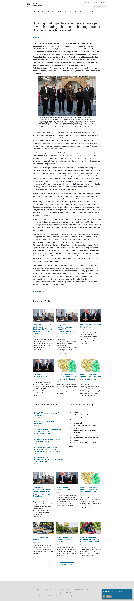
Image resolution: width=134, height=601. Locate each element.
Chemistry (37, 292)
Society (58, 11)
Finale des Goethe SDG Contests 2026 (84, 443)
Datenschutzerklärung (78, 596)
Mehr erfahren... (122, 593)
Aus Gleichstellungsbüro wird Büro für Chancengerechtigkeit (47, 440)
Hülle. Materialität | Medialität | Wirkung (84, 425)
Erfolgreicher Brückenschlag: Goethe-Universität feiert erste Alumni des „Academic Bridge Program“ (65, 329)
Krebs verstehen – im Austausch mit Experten (86, 437)
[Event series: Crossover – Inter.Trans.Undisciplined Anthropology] (81, 428)
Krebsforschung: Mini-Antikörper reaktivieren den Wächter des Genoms (90, 376)
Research (49, 11)
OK (104, 596)
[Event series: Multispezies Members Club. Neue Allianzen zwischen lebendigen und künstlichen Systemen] (81, 412)
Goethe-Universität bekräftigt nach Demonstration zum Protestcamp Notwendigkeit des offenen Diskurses (47, 449)
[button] (67, 564)
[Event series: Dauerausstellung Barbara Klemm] (81, 418)
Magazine (87, 2)
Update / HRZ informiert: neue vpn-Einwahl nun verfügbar (48, 414)
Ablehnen (108, 596)
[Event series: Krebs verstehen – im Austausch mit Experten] (81, 435)
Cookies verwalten (90, 596)
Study (65, 11)
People (81, 11)
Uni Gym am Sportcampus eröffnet (42, 538)
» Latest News (38, 11)
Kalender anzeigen (73, 446)
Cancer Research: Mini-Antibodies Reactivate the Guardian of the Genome (66, 376)
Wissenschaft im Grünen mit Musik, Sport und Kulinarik (65, 539)
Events (98, 11)
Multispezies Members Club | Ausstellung (85, 415)
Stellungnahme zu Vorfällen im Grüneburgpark (44, 422)
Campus (73, 11)
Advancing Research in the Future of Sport (90, 325)
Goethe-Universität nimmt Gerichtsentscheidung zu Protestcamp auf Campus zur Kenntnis (48, 459)
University (89, 11)
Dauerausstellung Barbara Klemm (83, 420)
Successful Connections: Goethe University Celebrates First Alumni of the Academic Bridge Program (42, 329)
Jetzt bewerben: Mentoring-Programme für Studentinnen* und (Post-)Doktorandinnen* (47, 431)
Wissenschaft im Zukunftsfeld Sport (40, 375)
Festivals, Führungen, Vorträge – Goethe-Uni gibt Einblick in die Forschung (90, 539)
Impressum (68, 596)
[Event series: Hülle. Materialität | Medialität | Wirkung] (81, 423)
